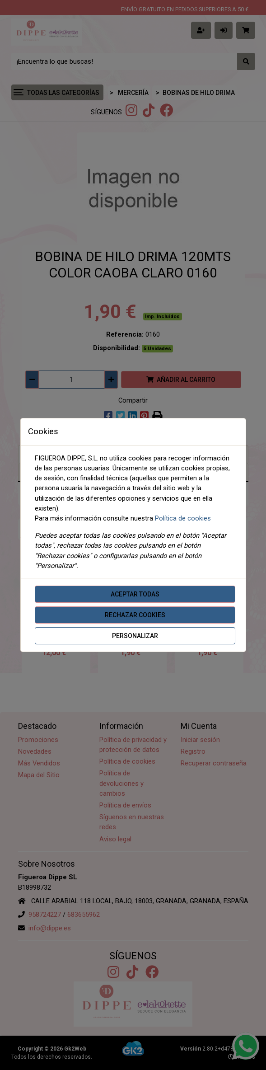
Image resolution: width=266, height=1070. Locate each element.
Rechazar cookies (135, 615)
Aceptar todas (135, 594)
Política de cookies (183, 518)
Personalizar (135, 635)
